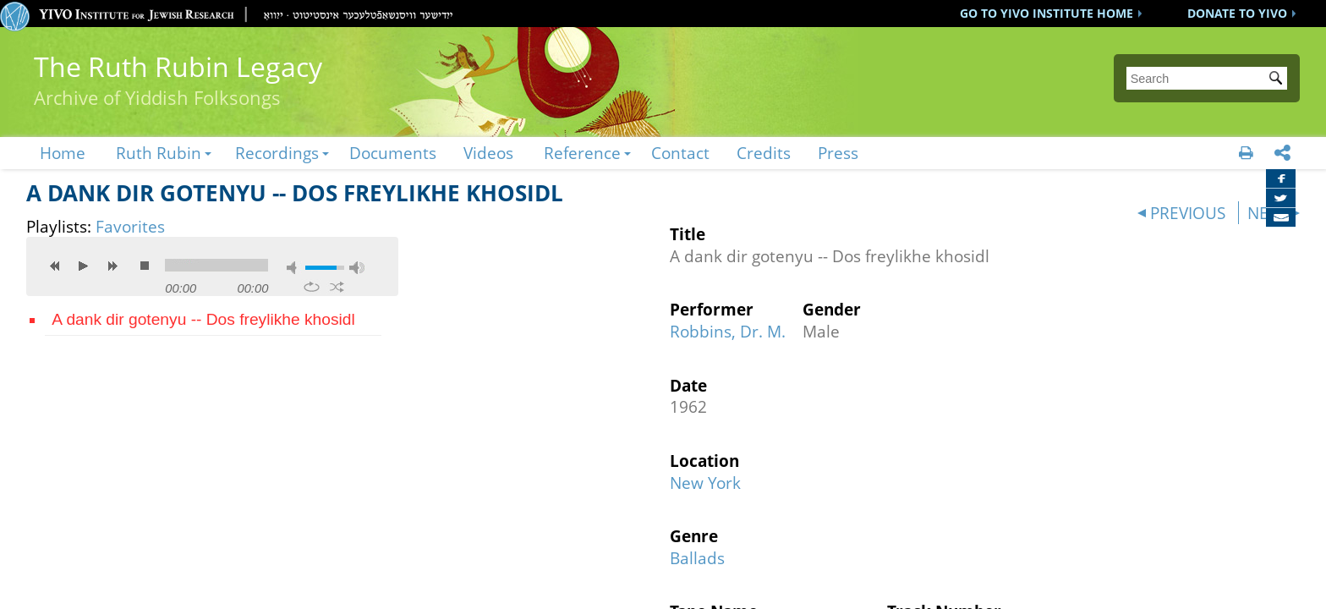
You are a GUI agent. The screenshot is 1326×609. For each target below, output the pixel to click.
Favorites (130, 226)
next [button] (112, 265)
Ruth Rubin (158, 152)
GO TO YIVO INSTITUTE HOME (1046, 13)
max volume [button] (356, 267)
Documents (392, 152)
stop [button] (144, 265)
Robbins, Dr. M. (728, 331)
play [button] (84, 266)
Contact (680, 152)
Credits (764, 152)
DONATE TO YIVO (1237, 13)
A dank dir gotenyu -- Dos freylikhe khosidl (203, 319)
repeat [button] (311, 286)
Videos (488, 152)
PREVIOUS (1187, 212)
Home (62, 152)
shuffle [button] (337, 286)
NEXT (1267, 212)
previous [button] (55, 265)
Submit (1278, 79)
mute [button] (294, 267)
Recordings (277, 152)
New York (705, 482)
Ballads (697, 557)
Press (838, 152)
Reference (582, 152)
